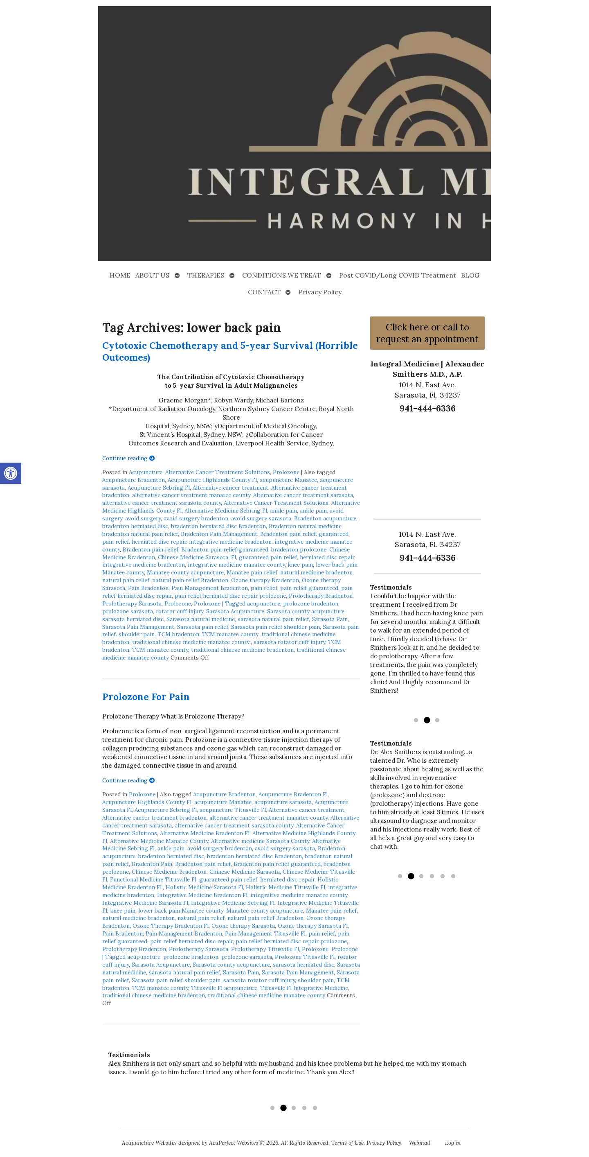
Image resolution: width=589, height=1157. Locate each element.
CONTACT (264, 292)
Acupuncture (145, 472)
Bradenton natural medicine (305, 526)
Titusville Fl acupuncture (224, 988)
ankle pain (283, 510)
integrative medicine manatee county (236, 564)
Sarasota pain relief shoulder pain (275, 626)
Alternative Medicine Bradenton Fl (205, 833)
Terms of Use (347, 1142)
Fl (233, 557)
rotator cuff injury (179, 611)
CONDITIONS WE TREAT (281, 275)
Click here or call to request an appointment (427, 333)
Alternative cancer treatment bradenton (154, 817)
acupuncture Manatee (288, 480)
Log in (453, 1142)
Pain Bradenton (148, 588)
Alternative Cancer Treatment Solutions (217, 472)
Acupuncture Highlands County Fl (212, 480)
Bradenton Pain (152, 864)
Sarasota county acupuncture (305, 611)
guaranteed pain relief (268, 557)
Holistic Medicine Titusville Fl (285, 887)
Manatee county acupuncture (185, 572)
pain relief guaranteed (309, 588)
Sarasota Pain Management (138, 626)
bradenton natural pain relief (140, 534)
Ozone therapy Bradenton (265, 580)
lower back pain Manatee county (180, 910)
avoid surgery (143, 518)
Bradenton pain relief (150, 549)
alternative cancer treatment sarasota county (161, 502)
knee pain (300, 564)
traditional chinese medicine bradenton (242, 649)
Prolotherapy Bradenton (321, 595)
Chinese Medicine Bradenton (169, 871)
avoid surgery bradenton (196, 518)
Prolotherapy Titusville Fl (265, 949)
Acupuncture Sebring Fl (159, 487)
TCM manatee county (160, 649)
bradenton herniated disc (135, 526)
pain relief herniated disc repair (191, 941)
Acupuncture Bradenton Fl (293, 794)
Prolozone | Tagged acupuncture (237, 603)
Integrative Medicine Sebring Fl (232, 902)
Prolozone (286, 472)
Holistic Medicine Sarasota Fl (204, 887)
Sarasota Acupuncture (235, 611)
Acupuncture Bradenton (133, 480)
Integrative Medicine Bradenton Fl (202, 895)
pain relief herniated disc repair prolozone (230, 595)
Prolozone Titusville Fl (305, 956)
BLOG (470, 275)
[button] (10, 473)
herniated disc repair (327, 557)
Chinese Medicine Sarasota (193, 557)
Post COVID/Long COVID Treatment (397, 275)
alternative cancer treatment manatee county (191, 495)
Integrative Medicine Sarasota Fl (145, 902)
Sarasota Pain (330, 619)
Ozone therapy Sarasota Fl (313, 925)
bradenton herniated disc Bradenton (218, 526)
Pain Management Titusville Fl (265, 933)
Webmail (419, 1142)
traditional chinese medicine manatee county (266, 995)
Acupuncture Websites (149, 1142)
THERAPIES (205, 275)
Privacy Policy (320, 292)
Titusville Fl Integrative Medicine (304, 988)
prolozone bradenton (310, 603)
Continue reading (128, 458)
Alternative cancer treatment (230, 487)
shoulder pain (316, 980)
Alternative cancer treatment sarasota (303, 495)
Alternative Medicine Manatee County (159, 841)
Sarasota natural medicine (200, 619)
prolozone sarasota (127, 611)
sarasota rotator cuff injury (289, 642)
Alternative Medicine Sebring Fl (225, 510)
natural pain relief (125, 580)
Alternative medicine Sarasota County (260, 841)
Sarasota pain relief (202, 626)
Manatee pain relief (252, 572)
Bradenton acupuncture (325, 518)
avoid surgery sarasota (261, 518)
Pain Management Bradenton (209, 588)
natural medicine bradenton (316, 572)
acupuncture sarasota (283, 802)
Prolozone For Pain (146, 697)
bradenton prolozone (298, 549)
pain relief (264, 588)
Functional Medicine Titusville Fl (153, 879)
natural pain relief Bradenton (190, 580)
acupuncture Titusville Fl (233, 810)
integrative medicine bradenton (143, 564)
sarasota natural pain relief (273, 619)
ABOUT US (152, 275)
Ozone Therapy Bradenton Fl (171, 925)
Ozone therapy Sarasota (243, 925)
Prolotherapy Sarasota (132, 603)
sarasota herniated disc (133, 619)
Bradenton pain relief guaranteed (224, 549)
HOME (120, 275)
